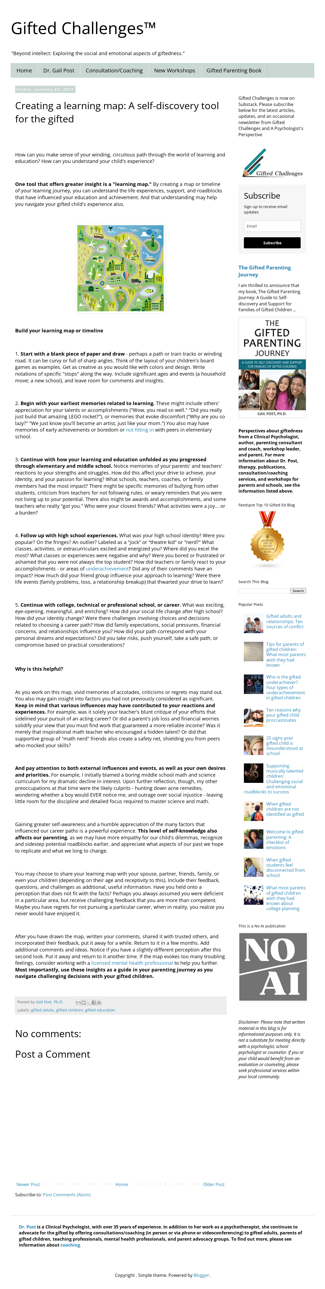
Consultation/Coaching (114, 70)
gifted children (69, 1010)
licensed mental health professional (132, 963)
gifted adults (42, 1010)
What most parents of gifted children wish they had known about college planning (286, 898)
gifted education (100, 1010)
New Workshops (174, 70)
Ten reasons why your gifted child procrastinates (283, 715)
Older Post (214, 1184)
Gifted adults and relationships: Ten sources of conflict (285, 621)
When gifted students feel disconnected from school (285, 868)
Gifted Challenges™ (83, 28)
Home (24, 70)
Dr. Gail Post (58, 70)
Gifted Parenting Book (234, 70)
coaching (70, 1245)
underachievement (107, 568)
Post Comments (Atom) (67, 1195)
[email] (272, 226)
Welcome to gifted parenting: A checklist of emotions (284, 839)
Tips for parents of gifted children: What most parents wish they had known (286, 654)
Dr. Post (27, 1227)
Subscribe (272, 242)
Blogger (201, 1275)
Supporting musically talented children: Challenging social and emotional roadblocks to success (273, 779)
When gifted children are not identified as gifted (285, 809)
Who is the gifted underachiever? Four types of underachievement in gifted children (285, 687)
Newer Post (28, 1184)
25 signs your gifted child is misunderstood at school (284, 746)
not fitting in (140, 429)
